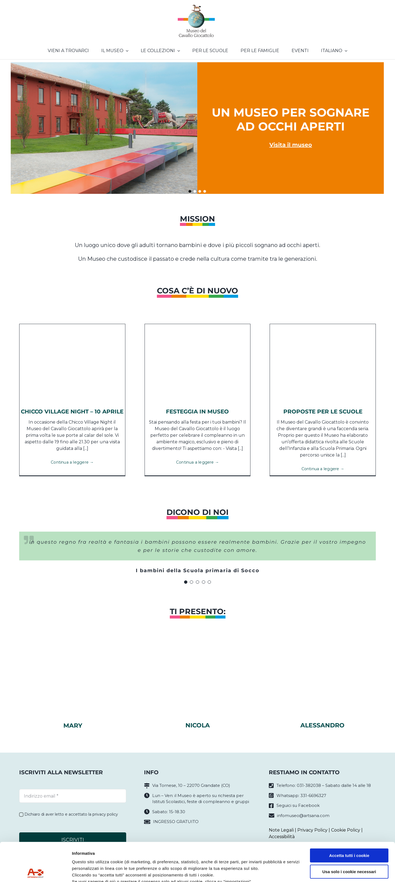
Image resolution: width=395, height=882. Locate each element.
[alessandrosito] (322, 646)
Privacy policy (86, 856)
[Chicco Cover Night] (72, 326)
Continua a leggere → (72, 462)
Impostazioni (84, 871)
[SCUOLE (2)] (323, 326)
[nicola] (197, 646)
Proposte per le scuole (322, 411)
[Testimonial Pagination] (185, 582)
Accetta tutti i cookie (349, 817)
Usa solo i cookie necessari (349, 832)
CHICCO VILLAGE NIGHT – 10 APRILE (72, 411)
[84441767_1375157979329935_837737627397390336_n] (197, 326)
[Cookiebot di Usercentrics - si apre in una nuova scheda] (36, 871)
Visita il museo (290, 144)
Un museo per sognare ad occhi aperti (290, 119)
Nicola (197, 725)
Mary (72, 725)
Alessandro (322, 725)
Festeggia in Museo (197, 411)
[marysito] (72, 646)
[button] (190, 191)
